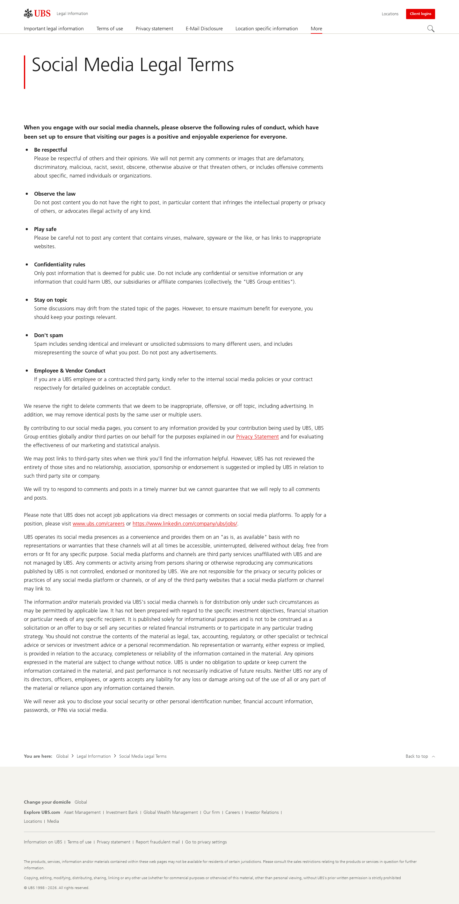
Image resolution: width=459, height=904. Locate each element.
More (316, 28)
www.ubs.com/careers (99, 523)
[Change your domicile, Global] (81, 802)
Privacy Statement (257, 436)
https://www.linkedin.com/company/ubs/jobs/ (185, 523)
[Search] (431, 29)
